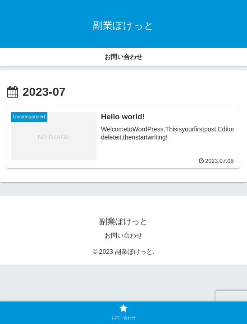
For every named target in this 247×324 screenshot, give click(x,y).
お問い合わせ (123, 235)
